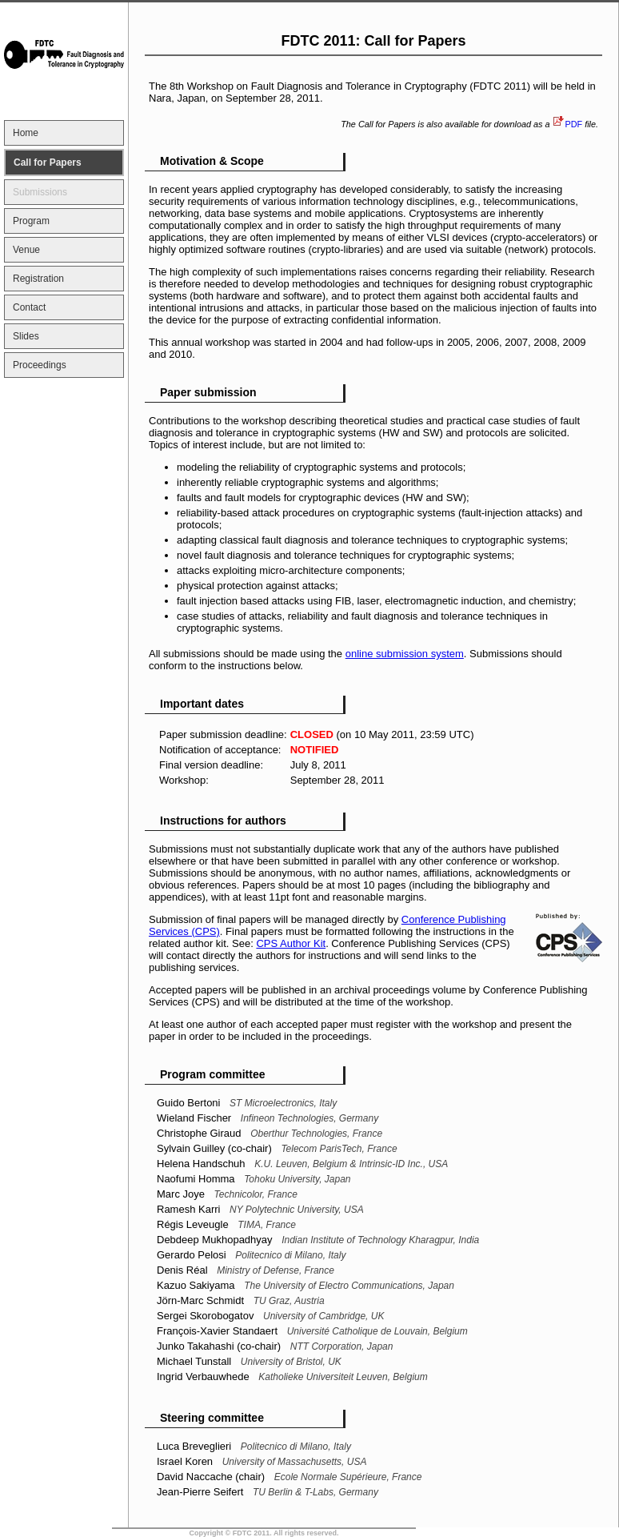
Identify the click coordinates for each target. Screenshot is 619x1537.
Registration (38, 278)
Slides (26, 336)
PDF (573, 124)
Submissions (40, 192)
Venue (26, 249)
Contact (29, 307)
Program (31, 221)
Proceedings (39, 365)
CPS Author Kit (290, 943)
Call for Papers (48, 162)
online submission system (404, 654)
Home (25, 132)
